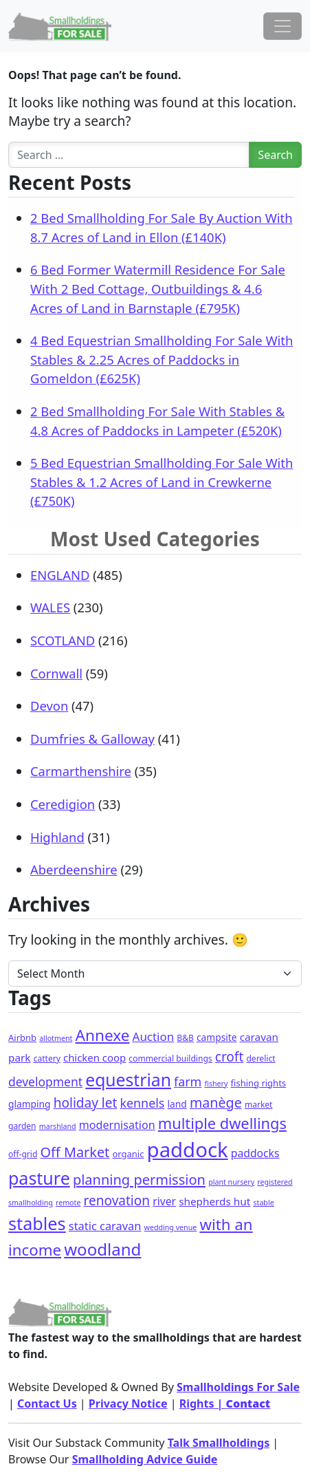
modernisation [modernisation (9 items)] (117, 1124)
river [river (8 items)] (164, 1201)
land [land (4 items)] (177, 1103)
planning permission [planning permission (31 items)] (139, 1179)
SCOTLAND (62, 640)
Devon (49, 705)
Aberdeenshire (74, 869)
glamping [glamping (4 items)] (29, 1103)
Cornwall (56, 673)
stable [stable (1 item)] (263, 1202)
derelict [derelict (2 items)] (260, 1058)
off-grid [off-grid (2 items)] (22, 1154)
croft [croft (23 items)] (229, 1057)
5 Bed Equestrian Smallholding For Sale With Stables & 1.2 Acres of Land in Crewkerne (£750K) (161, 481)
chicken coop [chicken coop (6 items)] (94, 1057)
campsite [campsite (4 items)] (216, 1037)
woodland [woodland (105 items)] (102, 1249)
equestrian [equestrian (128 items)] (128, 1079)
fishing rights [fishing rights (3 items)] (258, 1083)
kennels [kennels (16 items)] (142, 1103)
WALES (50, 607)
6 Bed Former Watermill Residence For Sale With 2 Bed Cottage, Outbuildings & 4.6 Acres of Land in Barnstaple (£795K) (157, 288)
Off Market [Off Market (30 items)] (75, 1152)
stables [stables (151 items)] (37, 1223)
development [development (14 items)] (45, 1081)
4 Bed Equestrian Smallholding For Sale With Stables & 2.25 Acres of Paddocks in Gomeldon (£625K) (161, 359)
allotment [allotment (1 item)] (55, 1038)
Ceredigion (62, 804)
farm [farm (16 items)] (187, 1081)
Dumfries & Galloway (92, 738)
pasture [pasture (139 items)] (39, 1178)
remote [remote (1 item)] (68, 1202)
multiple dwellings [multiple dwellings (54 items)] (222, 1123)
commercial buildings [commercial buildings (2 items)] (170, 1058)
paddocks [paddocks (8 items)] (255, 1153)
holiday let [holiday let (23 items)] (86, 1103)
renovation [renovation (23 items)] (117, 1200)
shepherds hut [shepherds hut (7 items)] (214, 1201)
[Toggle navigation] (282, 26)
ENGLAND (59, 574)
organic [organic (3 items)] (128, 1154)
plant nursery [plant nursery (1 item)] (231, 1182)
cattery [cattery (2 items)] (47, 1058)
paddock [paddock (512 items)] (187, 1149)
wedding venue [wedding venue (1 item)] (170, 1227)
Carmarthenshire (80, 770)
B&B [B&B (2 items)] (185, 1038)
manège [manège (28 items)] (216, 1102)
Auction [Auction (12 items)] (154, 1036)
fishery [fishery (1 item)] (216, 1083)
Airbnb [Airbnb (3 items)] (22, 1037)
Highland (57, 837)
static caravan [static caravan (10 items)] (105, 1226)
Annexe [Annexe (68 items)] (103, 1035)
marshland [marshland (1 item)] (57, 1126)
